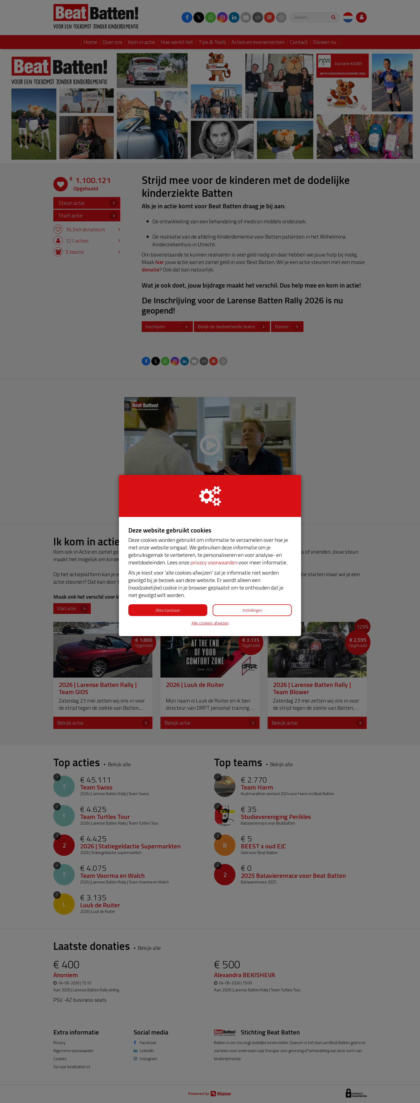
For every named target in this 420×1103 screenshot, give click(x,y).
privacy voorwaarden (213, 562)
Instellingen (252, 610)
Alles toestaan (168, 610)
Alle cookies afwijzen (210, 623)
